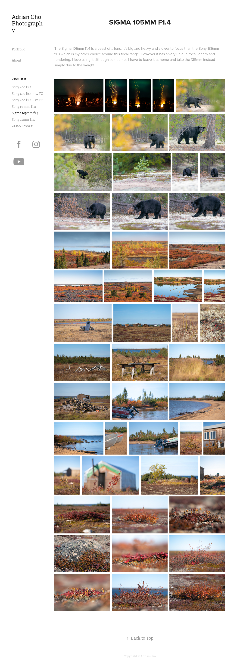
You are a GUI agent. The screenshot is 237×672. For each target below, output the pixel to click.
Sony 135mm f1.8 (24, 107)
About (16, 60)
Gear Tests (19, 79)
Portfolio (18, 49)
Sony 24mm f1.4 (23, 120)
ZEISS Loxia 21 (23, 126)
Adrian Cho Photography (27, 24)
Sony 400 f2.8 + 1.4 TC (27, 94)
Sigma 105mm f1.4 (25, 113)
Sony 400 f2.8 (21, 87)
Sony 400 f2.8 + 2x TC (27, 100)
